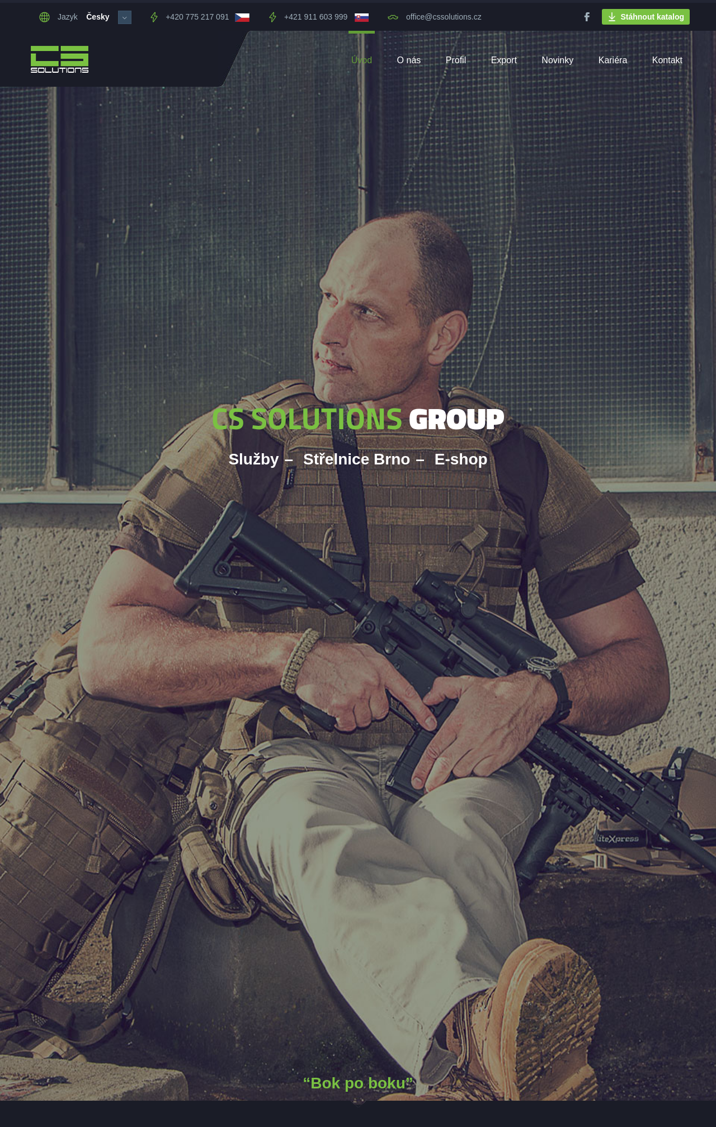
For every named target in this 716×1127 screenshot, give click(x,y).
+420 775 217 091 (189, 16)
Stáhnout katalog (645, 16)
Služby (253, 459)
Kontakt (667, 60)
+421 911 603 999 (308, 16)
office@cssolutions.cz (434, 16)
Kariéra (613, 60)
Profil (456, 60)
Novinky (557, 60)
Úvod (361, 60)
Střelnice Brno (356, 459)
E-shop (461, 459)
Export (504, 60)
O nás (409, 60)
